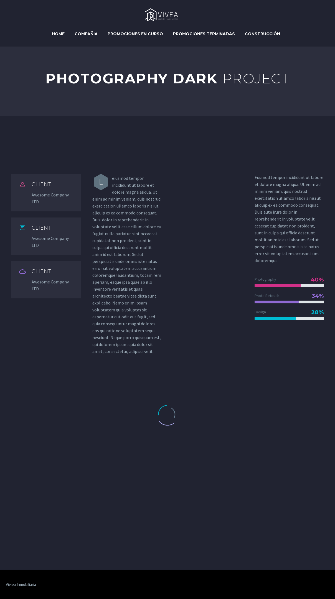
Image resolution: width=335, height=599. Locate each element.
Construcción (262, 33)
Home (58, 33)
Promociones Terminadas (204, 33)
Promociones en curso (135, 33)
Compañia (86, 33)
